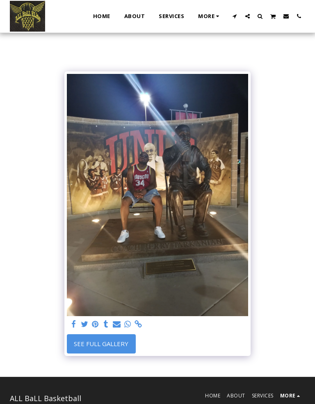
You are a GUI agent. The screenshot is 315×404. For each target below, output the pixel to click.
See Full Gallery (101, 344)
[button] (235, 16)
